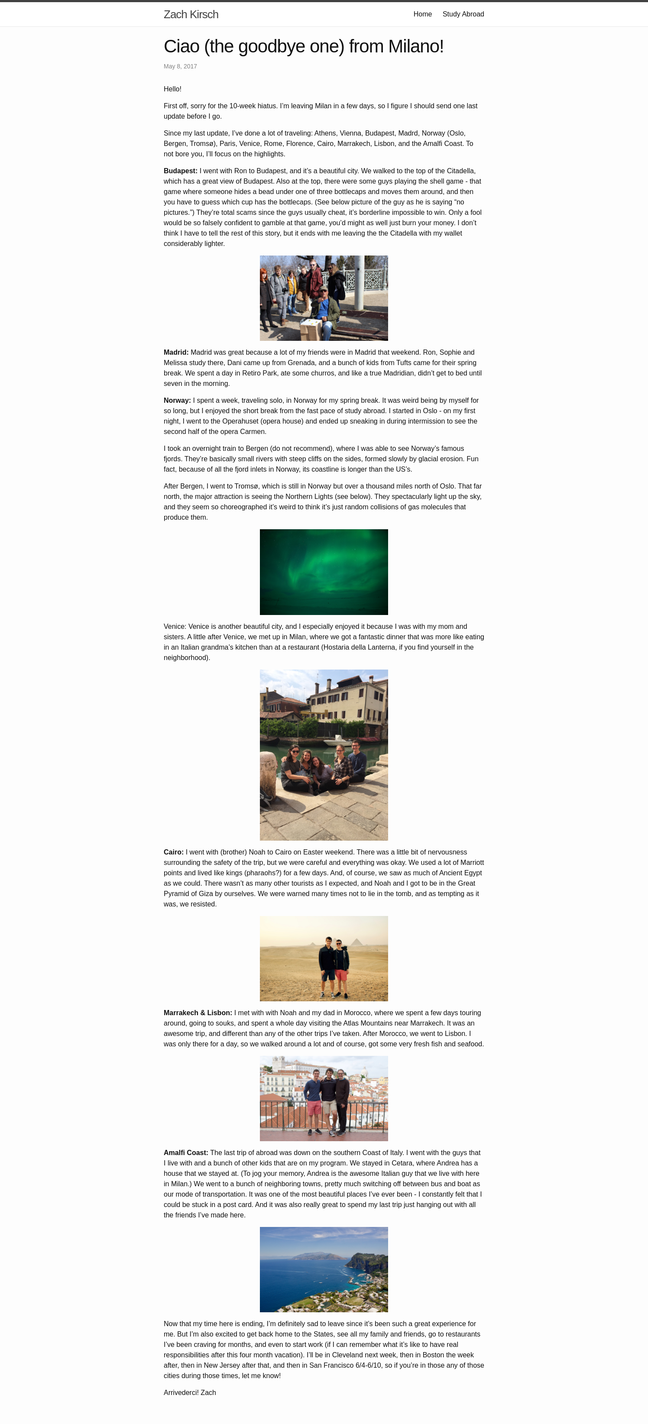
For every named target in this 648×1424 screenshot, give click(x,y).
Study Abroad (463, 14)
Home (423, 14)
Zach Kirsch (191, 14)
